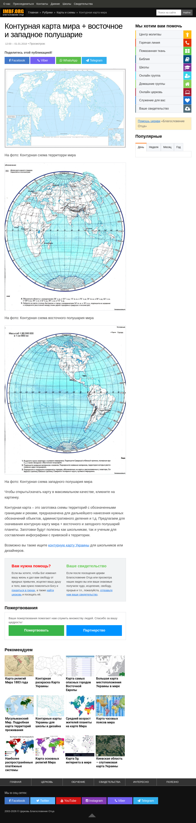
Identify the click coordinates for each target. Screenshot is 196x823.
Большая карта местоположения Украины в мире (108, 682)
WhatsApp (68, 60)
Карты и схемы (66, 12)
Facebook (17, 60)
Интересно (141, 781)
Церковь (47, 781)
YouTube (68, 800)
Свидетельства (109, 781)
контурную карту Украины (68, 545)
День (141, 147)
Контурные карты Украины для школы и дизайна (49, 722)
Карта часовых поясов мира (107, 720)
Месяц (167, 147)
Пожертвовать (36, 630)
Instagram (94, 800)
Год (178, 147)
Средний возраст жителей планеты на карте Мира (79, 722)
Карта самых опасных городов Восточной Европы (78, 684)
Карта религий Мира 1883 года (16, 680)
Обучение (78, 781)
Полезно (172, 781)
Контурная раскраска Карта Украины (48, 682)
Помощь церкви (149, 121)
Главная (33, 12)
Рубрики (47, 12)
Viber (43, 60)
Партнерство (94, 630)
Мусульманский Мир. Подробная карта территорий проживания (18, 724)
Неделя (153, 147)
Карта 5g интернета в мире (78, 760)
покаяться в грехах (23, 590)
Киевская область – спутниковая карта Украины (109, 762)
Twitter (42, 800)
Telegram (94, 60)
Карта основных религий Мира (47, 760)
